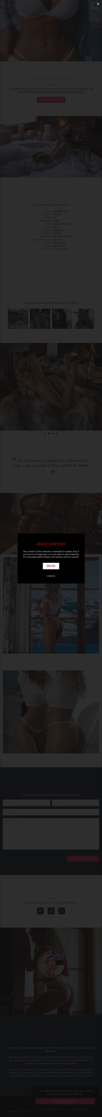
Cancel (51, 576)
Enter (51, 566)
